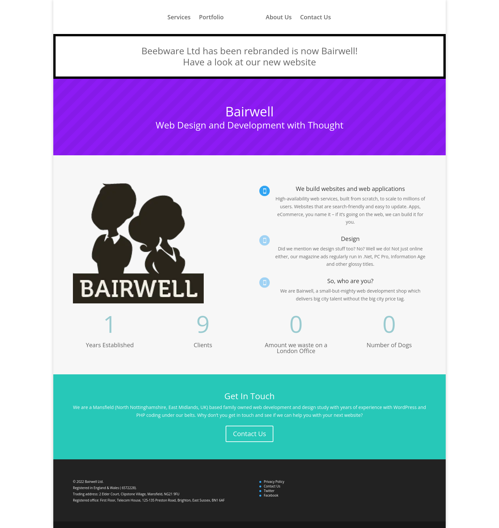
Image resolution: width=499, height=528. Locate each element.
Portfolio (211, 18)
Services (179, 18)
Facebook (271, 495)
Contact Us (315, 18)
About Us (279, 18)
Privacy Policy (274, 481)
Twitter (269, 490)
